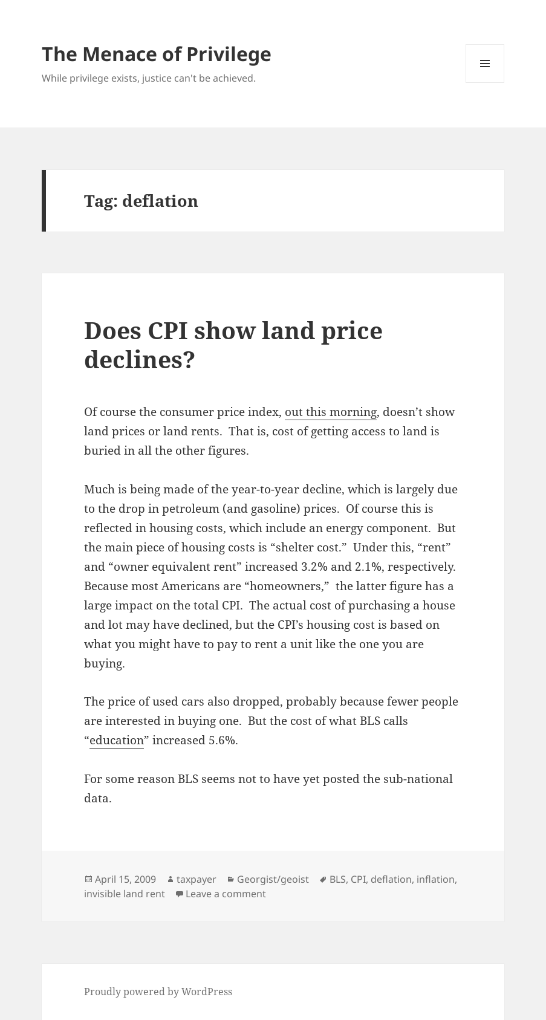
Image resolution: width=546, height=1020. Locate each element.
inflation (436, 879)
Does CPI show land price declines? (233, 344)
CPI (358, 879)
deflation (391, 879)
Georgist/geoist (273, 879)
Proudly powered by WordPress (158, 991)
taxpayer (196, 879)
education (116, 740)
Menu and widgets (485, 82)
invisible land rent (124, 893)
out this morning (331, 412)
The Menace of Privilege (156, 54)
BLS (338, 879)
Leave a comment (226, 893)
